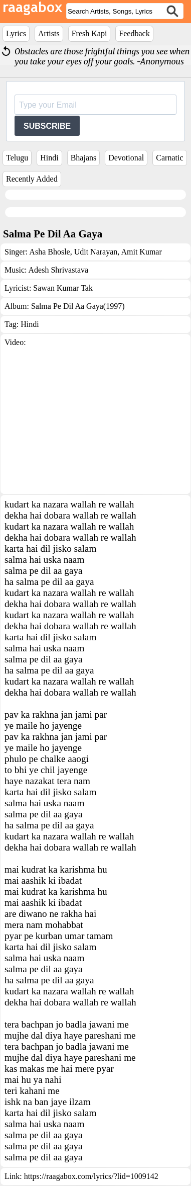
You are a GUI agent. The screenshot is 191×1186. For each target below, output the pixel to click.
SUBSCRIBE (47, 126)
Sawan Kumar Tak (63, 288)
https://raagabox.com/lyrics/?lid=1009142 (91, 1176)
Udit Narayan (95, 251)
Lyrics (16, 33)
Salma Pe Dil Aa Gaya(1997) (78, 306)
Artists (49, 33)
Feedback (134, 33)
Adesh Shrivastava (59, 270)
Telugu (17, 157)
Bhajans (84, 157)
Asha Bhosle (49, 251)
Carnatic (169, 157)
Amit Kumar (140, 251)
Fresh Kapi (89, 33)
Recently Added (32, 179)
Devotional (126, 157)
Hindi (49, 157)
